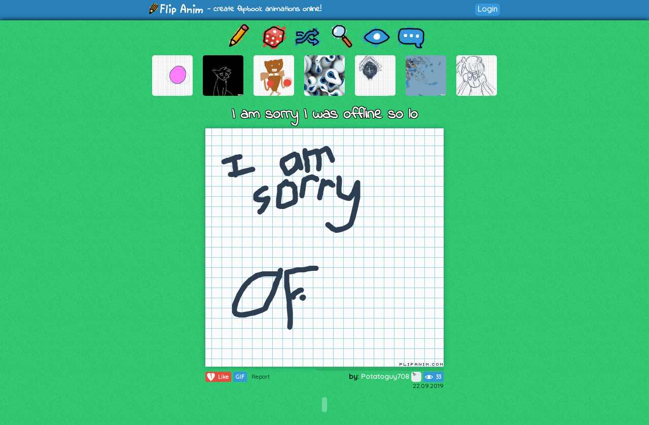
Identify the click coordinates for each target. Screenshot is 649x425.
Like (217, 377)
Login (487, 9)
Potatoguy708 (391, 376)
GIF (240, 376)
